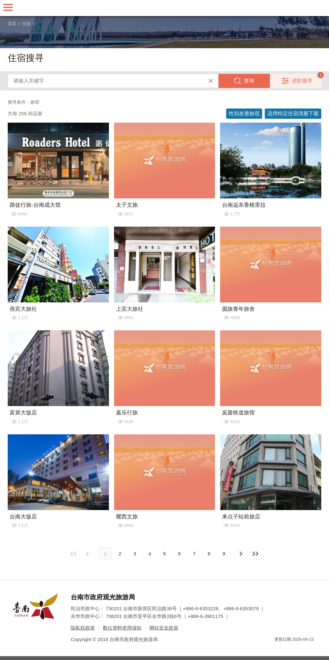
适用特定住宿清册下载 (293, 113)
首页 (12, 23)
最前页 (73, 553)
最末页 (255, 553)
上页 (240, 553)
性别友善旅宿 (244, 113)
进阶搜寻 (302, 80)
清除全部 (210, 80)
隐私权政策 (83, 627)
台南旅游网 (164, 8)
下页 (88, 553)
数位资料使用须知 (122, 627)
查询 (249, 80)
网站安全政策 (163, 627)
